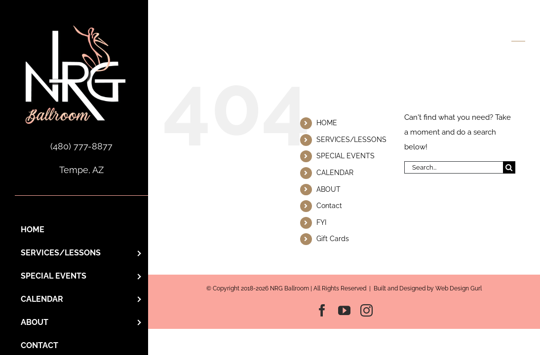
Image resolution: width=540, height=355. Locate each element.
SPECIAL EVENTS (345, 156)
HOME (326, 123)
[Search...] (453, 167)
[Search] (509, 167)
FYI (321, 222)
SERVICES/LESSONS (351, 139)
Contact (329, 206)
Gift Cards (332, 239)
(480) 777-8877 (81, 146)
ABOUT (328, 189)
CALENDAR (334, 173)
